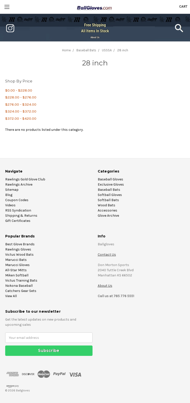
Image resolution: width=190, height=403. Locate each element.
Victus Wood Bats (19, 254)
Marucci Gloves (17, 265)
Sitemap (12, 190)
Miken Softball (16, 275)
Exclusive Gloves (111, 184)
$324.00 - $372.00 (20, 111)
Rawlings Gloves (18, 249)
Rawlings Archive (18, 184)
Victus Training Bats (21, 280)
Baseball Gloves (110, 179)
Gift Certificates (17, 221)
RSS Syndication (18, 210)
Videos (10, 205)
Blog (8, 195)
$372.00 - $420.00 (20, 118)
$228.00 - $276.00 (20, 97)
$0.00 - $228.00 (18, 90)
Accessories (107, 210)
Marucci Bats (16, 260)
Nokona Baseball (19, 286)
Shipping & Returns (21, 215)
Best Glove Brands (20, 244)
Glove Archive (108, 215)
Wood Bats (106, 205)
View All (11, 296)
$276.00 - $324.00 (20, 104)
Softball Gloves (110, 195)
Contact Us (107, 254)
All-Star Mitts (16, 270)
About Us (95, 37)
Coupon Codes (16, 200)
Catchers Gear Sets (20, 291)
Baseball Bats (109, 190)
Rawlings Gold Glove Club (25, 179)
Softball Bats (108, 200)
